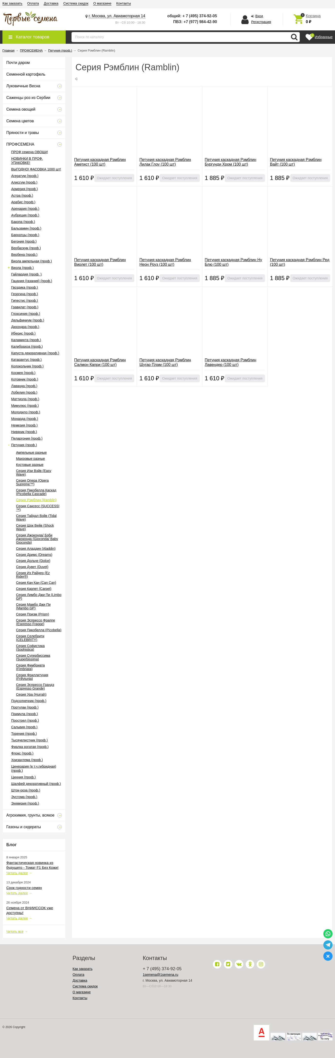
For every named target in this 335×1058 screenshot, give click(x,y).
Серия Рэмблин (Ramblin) (36, 500)
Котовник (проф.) (24, 379)
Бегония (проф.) (23, 241)
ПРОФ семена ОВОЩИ (29, 152)
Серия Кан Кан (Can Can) (36, 583)
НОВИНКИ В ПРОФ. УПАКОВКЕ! (27, 161)
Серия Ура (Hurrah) (31, 694)
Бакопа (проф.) (23, 222)
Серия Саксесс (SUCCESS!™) (37, 508)
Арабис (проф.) (23, 202)
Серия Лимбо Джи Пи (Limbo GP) (38, 596)
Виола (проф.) (22, 268)
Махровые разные (30, 459)
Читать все (15, 932)
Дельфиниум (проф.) (27, 320)
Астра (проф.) (22, 195)
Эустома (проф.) (24, 797)
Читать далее (17, 873)
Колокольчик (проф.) (27, 366)
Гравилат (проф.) (24, 307)
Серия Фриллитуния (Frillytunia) (32, 677)
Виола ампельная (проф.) (31, 261)
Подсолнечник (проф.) (28, 701)
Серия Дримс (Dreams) (34, 555)
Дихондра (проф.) (25, 327)
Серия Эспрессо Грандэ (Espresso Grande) (35, 686)
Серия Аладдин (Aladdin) (35, 549)
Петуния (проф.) (24, 445)
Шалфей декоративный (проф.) (36, 784)
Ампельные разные (31, 452)
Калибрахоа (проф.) (27, 346)
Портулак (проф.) (24, 707)
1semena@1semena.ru (160, 975)
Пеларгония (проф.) (27, 438)
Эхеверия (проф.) (25, 803)
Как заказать (12, 3)
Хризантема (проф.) (27, 760)
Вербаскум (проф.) (26, 248)
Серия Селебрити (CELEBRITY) (30, 638)
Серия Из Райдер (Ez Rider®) (33, 574)
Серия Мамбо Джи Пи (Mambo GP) (33, 606)
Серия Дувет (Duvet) (32, 567)
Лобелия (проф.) (24, 392)
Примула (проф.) (24, 714)
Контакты (123, 3)
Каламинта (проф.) (26, 340)
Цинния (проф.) (23, 777)
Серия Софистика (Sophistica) (30, 647)
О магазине (102, 3)
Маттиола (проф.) (25, 399)
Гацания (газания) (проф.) (31, 281)
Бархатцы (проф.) (25, 235)
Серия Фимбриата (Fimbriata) (30, 667)
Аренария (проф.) (25, 209)
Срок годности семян (24, 888)
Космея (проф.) (23, 373)
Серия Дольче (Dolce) (33, 561)
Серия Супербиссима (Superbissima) (33, 657)
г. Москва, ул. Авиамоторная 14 (117, 16)
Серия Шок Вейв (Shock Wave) (35, 527)
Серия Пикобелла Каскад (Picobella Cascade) (36, 492)
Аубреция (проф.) (25, 215)
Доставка (51, 3)
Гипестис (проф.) (24, 300)
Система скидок (75, 3)
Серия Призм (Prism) (32, 614)
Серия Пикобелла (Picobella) (38, 630)
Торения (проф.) (24, 734)
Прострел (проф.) (25, 720)
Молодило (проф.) (25, 412)
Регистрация (261, 22)
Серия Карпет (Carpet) (33, 589)
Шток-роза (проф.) (25, 790)
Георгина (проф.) (24, 294)
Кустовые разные (30, 465)
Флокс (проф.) (22, 753)
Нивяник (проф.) (24, 432)
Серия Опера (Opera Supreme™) (32, 482)
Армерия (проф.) (24, 189)
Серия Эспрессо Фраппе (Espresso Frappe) (35, 622)
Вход (259, 16)
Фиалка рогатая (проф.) (30, 747)
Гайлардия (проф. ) (26, 274)
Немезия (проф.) (24, 425)
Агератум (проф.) (24, 176)
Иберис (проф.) (23, 333)
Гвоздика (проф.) (24, 287)
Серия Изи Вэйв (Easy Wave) (33, 472)
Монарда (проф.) (24, 419)
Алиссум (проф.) (24, 182)
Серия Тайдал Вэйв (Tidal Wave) (36, 517)
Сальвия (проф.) (24, 727)
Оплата (33, 3)
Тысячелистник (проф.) (29, 740)
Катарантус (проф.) (26, 360)
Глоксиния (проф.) (25, 314)
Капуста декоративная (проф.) (35, 353)
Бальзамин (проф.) (26, 228)
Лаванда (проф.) (24, 386)
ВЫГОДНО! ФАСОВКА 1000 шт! (36, 169)
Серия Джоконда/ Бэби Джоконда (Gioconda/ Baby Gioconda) (37, 538)
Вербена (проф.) (24, 255)
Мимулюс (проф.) (25, 406)
